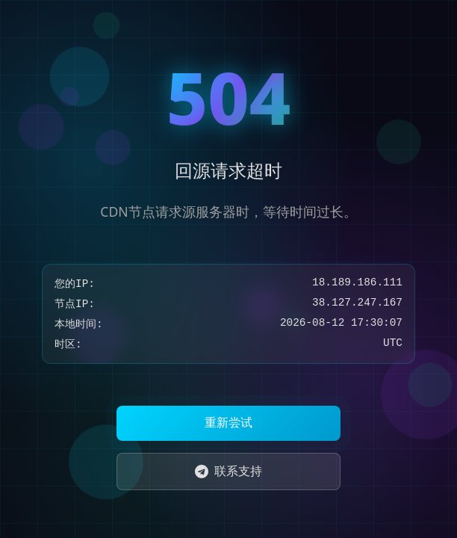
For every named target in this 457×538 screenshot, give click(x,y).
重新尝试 (228, 422)
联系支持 (228, 471)
